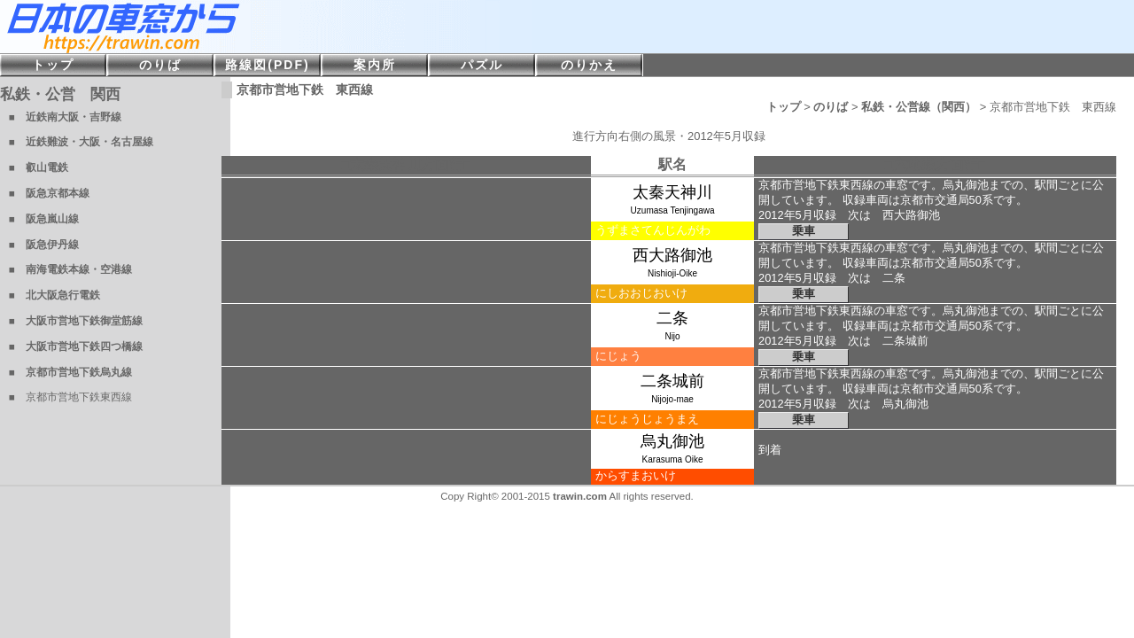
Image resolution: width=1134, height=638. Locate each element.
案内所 (374, 65)
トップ (783, 106)
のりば (830, 106)
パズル (482, 65)
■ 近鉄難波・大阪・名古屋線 (81, 141)
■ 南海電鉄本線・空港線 (70, 269)
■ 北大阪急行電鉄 (54, 295)
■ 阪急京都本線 (49, 193)
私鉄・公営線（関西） (918, 106)
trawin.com (580, 496)
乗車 (803, 230)
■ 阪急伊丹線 (44, 244)
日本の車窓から (266, 26)
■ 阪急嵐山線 (44, 219)
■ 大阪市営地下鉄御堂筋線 (76, 320)
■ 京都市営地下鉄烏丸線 (70, 372)
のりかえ (589, 65)
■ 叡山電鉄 (38, 167)
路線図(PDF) (267, 65)
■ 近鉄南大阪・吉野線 (65, 117)
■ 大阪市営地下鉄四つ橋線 (76, 346)
